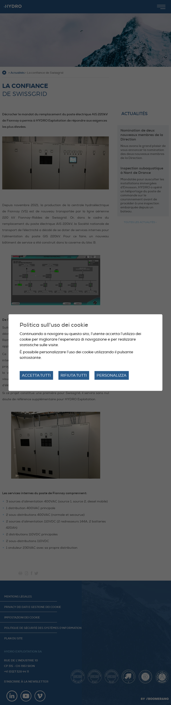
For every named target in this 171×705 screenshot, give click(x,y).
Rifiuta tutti (74, 375)
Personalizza (111, 375)
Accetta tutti (36, 375)
